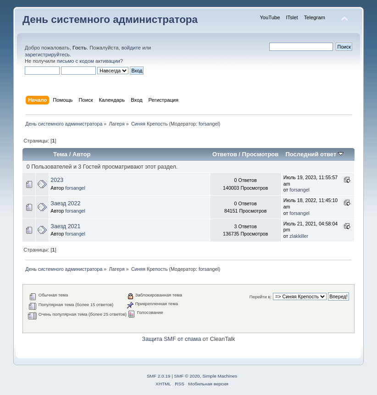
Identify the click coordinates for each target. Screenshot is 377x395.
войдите (131, 47)
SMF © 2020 (187, 376)
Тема (60, 154)
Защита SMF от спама (171, 339)
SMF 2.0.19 (159, 376)
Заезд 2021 (65, 226)
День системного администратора (110, 19)
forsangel (209, 123)
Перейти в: (260, 296)
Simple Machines (219, 376)
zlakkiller (298, 236)
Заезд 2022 (65, 203)
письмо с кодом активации (88, 61)
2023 (56, 180)
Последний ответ (314, 154)
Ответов (224, 154)
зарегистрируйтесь (47, 54)
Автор (81, 154)
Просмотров (260, 154)
